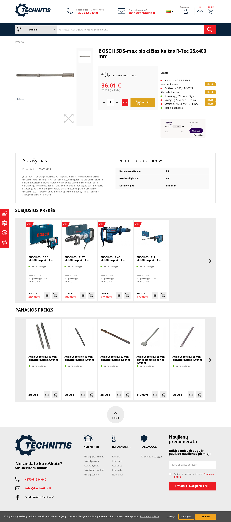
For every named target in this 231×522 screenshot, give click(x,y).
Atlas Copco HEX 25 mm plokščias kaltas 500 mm (187, 358)
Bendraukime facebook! (39, 497)
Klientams (91, 446)
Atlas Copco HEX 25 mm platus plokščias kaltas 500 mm (150, 359)
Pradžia (19, 42)
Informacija (121, 446)
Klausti (210, 84)
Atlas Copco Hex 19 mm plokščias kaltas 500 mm (79, 358)
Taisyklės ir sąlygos (151, 456)
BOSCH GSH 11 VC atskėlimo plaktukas (76, 259)
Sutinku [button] (206, 516)
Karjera (116, 456)
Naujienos (118, 474)
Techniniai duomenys (139, 160)
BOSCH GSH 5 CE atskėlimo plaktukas (40, 259)
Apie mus (117, 461)
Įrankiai (35, 29)
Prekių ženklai (91, 474)
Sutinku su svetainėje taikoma (194, 475)
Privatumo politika (94, 470)
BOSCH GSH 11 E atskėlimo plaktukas (148, 259)
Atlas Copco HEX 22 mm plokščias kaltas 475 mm (115, 358)
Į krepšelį (142, 102)
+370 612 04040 (87, 13)
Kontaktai (117, 470)
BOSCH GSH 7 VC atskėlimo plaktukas (112, 259)
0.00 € (210, 7)
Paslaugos (149, 446)
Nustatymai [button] (186, 516)
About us (117, 465)
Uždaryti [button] (171, 516)
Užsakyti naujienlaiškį (192, 486)
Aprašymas (34, 160)
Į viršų (115, 414)
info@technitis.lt (142, 13)
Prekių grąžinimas (94, 456)
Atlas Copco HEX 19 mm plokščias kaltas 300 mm (43, 358)
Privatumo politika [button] (149, 516)
